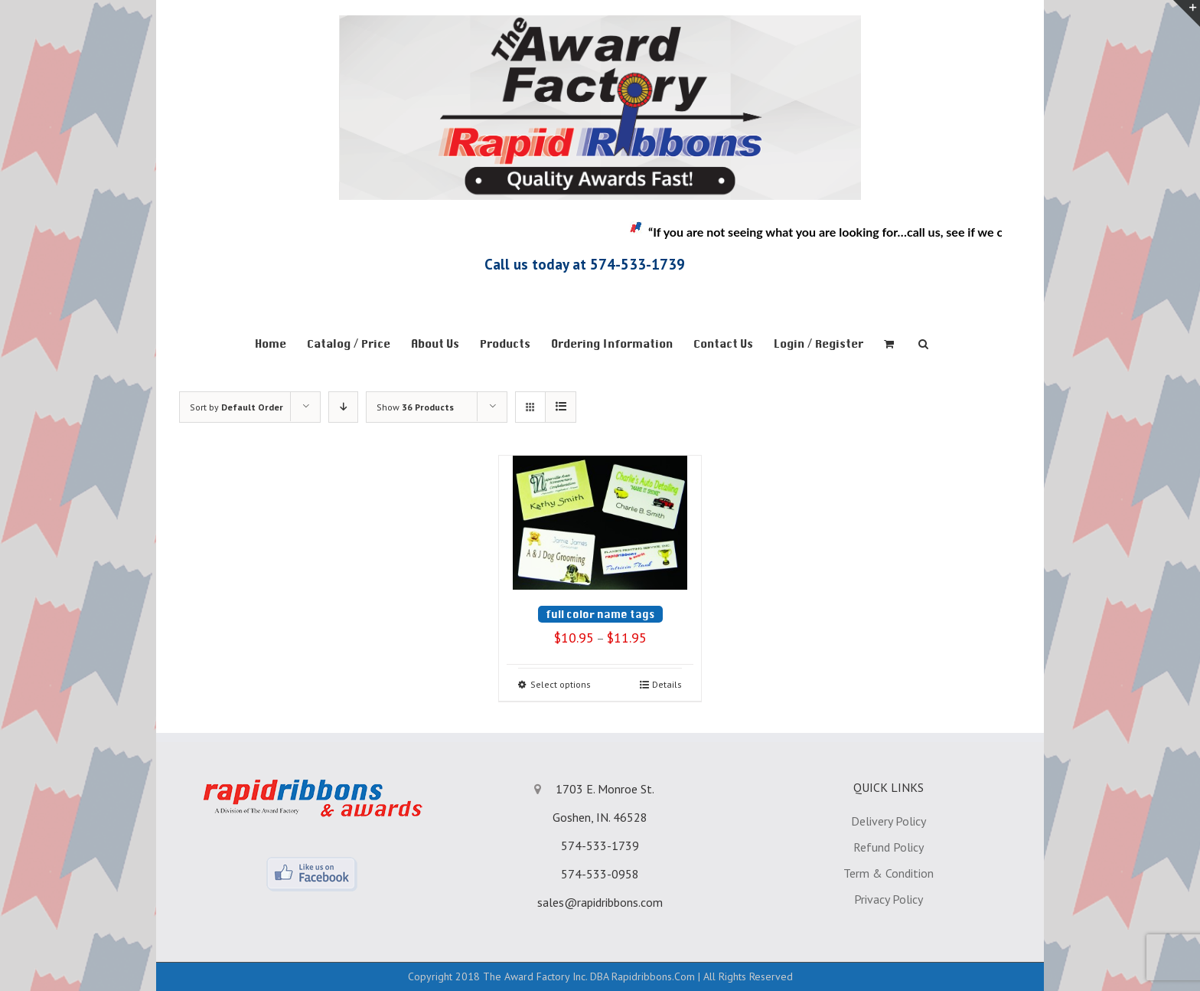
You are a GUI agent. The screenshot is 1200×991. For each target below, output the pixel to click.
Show (415, 407)
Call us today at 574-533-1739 (584, 264)
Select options (560, 684)
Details (667, 684)
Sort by (236, 407)
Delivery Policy (888, 821)
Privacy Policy (888, 899)
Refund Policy (888, 847)
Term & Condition (888, 873)
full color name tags (600, 614)
